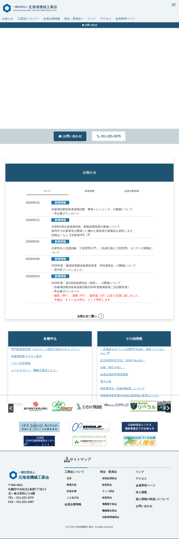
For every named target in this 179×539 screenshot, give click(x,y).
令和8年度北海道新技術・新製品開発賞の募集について (85, 226)
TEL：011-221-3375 (21, 497)
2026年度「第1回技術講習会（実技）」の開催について (86, 282)
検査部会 (107, 497)
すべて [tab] (47, 191)
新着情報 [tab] (89, 191)
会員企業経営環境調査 (109, 374)
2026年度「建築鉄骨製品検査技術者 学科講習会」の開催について (93, 265)
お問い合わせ (144, 506)
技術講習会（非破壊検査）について (117, 388)
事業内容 (71, 484)
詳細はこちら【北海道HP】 (70, 235)
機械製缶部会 (109, 510)
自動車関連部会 (110, 517)
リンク (91, 18)
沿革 (69, 478)
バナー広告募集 (21, 363)
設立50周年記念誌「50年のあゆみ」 (118, 360)
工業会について (27, 18)
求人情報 (141, 492)
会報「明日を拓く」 (107, 367)
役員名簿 (71, 491)
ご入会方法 (73, 497)
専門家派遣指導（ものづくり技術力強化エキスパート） (46, 349)
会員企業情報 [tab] (131, 191)
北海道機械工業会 (84, 526)
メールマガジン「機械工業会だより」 (35, 370)
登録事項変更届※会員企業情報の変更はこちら (124, 395)
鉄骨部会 (107, 484)
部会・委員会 (72, 18)
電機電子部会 (109, 504)
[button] (10, 408)
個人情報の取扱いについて (152, 499)
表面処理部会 (109, 478)
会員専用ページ (125, 18)
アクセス (105, 18)
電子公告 (100, 381)
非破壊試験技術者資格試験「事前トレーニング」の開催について (92, 209)
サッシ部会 (108, 491)
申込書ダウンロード (66, 213)
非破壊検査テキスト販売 (26, 356)
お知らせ (7, 18)
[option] (89, 406)
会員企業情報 (51, 18)
